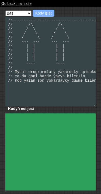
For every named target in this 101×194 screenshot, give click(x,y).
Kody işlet (43, 13)
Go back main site (16, 3)
